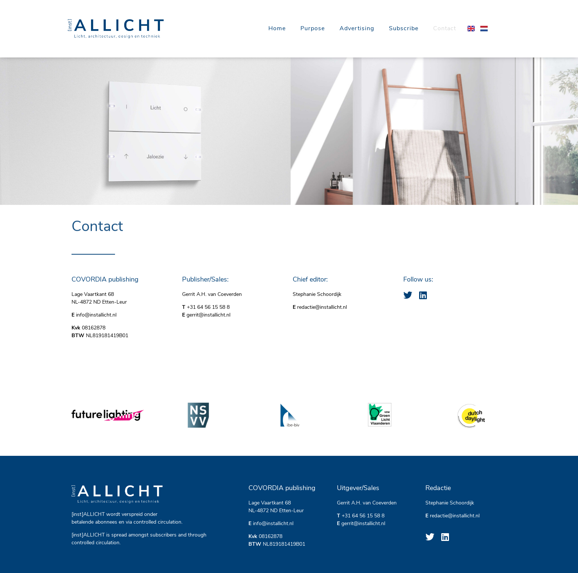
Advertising (357, 29)
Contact (444, 29)
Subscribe (403, 29)
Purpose (312, 29)
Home (277, 29)
